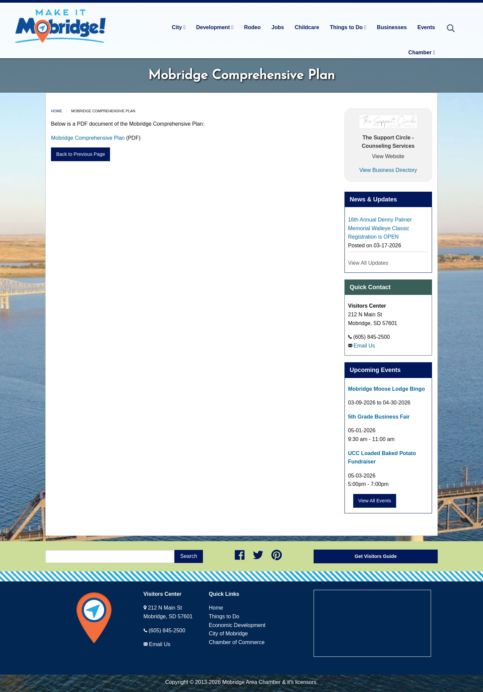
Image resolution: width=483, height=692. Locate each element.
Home (56, 111)
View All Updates (368, 263)
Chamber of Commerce (237, 642)
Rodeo (252, 27)
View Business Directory (388, 170)
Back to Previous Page (80, 154)
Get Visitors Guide (375, 556)
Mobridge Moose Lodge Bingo (386, 389)
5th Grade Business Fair (379, 417)
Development (214, 27)
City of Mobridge (228, 633)
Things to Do (348, 27)
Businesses (392, 27)
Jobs (277, 27)
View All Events (374, 500)
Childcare (307, 27)
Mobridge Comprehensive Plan (88, 138)
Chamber (421, 52)
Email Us (364, 346)
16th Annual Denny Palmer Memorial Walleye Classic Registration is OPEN (380, 228)
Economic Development (237, 625)
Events (426, 27)
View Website (388, 156)
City (178, 27)
